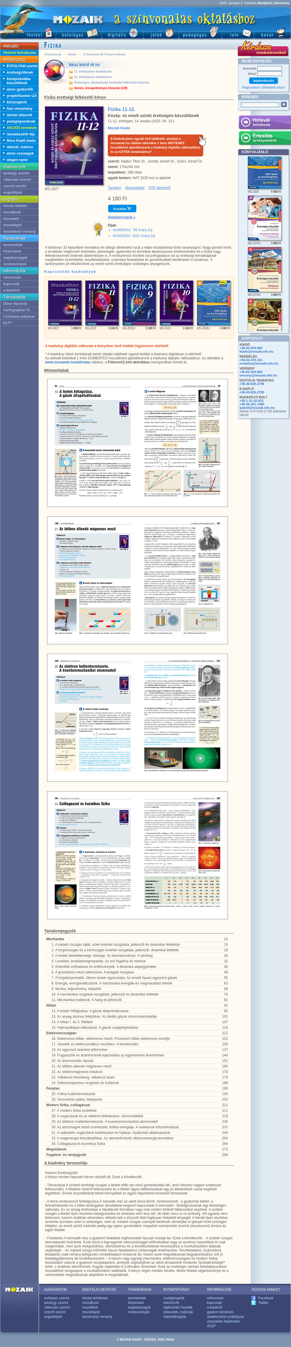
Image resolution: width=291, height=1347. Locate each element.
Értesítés (264, 139)
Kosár (272, 32)
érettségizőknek (20, 72)
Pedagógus (200, 32)
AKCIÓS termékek (22, 128)
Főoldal (28, 32)
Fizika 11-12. (121, 109)
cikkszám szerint (17, 180)
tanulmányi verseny (19, 231)
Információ (238, 32)
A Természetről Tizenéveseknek (104, 54)
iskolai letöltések (95, 1298)
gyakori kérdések (220, 1312)
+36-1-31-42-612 (251, 400)
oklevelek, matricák (178, 1312)
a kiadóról (11, 290)
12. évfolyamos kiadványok (93, 77)
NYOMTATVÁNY (176, 1290)
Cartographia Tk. (17, 310)
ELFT (7, 323)
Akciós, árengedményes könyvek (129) (100, 88)
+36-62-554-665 (251, 372)
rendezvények (14, 264)
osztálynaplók (174, 1298)
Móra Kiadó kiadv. (21, 141)
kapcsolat (11, 284)
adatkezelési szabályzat (225, 1317)
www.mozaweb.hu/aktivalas (68, 362)
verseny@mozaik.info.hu (258, 375)
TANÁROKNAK (140, 1290)
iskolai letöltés (15, 206)
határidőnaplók (174, 1317)
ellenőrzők (171, 1303)
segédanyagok (15, 258)
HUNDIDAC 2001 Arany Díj (134, 236)
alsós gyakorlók (20, 89)
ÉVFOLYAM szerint (22, 66)
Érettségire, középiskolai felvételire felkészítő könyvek (111, 82)
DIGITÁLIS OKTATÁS (99, 1290)
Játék (160, 32)
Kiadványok (53, 54)
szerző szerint (14, 186)
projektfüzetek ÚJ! (22, 96)
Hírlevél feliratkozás (19, 53)
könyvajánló (17, 102)
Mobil (170, 1339)
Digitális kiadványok (122, 32)
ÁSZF (211, 1326)
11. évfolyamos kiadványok (93, 71)
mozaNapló (12, 225)
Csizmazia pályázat (19, 316)
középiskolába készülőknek (19, 81)
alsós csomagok (20, 153)
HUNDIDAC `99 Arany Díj (132, 230)
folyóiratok (12, 251)
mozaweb (11, 219)
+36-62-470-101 (251, 360)
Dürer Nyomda (15, 304)
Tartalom (114, 188)
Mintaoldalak (134, 188)
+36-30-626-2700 (252, 384)
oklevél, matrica (20, 147)
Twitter (263, 1303)
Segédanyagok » (121, 217)
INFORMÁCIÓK (219, 1290)
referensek (12, 277)
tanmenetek (13, 245)
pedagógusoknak (21, 121)
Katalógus (78, 32)
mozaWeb (90, 1307)
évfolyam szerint (56, 1298)
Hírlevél (264, 123)
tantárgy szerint (16, 173)
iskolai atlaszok (19, 115)
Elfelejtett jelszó (274, 87)
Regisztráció (251, 87)
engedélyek (12, 192)
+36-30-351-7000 (252, 404)
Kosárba (122, 208)
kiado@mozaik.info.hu (256, 351)
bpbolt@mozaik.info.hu (257, 407)
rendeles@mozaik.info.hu (259, 363)
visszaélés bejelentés (223, 1321)
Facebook (266, 1298)
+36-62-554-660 (251, 348)
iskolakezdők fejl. (21, 134)
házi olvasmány (20, 109)
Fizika (72, 54)
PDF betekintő (160, 188)
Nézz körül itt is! (84, 64)
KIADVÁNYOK (55, 1290)
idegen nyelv (17, 160)
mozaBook (12, 212)
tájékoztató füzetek (177, 1307)
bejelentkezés (263, 80)
